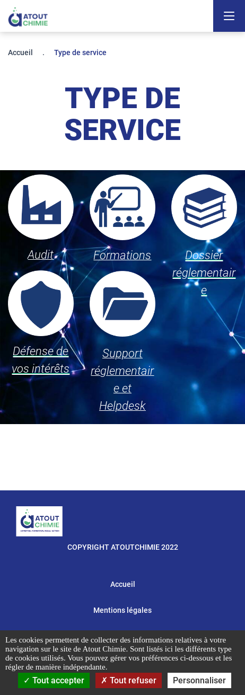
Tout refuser (128, 680)
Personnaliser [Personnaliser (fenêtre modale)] (199, 680)
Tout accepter (53, 680)
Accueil (20, 52)
